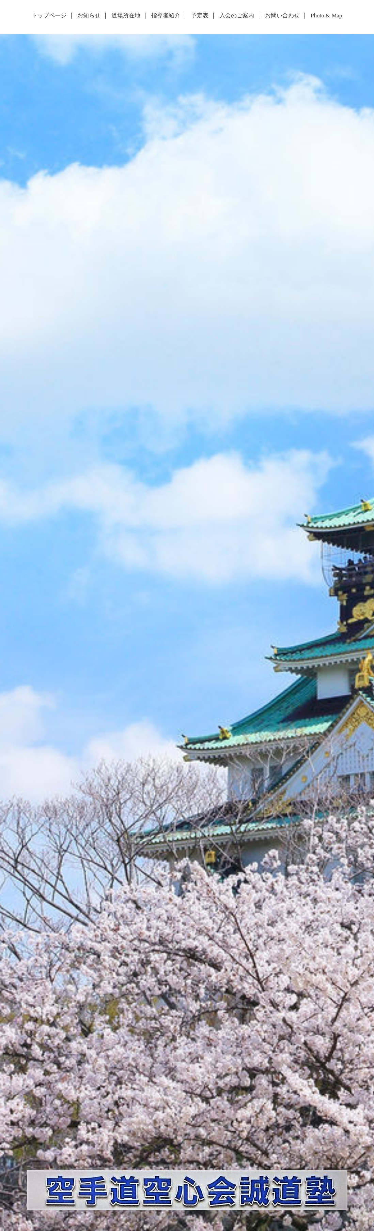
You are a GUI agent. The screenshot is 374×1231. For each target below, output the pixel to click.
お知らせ (88, 16)
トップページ (49, 16)
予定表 (199, 16)
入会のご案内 (236, 16)
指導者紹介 (165, 16)
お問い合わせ (282, 16)
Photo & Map (326, 16)
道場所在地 (125, 16)
